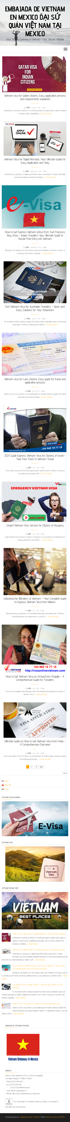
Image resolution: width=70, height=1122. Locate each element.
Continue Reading (46, 113)
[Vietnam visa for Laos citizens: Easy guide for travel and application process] (6, 1006)
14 (36, 767)
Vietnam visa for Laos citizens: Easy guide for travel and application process (35, 380)
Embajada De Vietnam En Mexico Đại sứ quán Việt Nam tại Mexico (35, 21)
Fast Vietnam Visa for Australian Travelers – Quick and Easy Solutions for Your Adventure (35, 308)
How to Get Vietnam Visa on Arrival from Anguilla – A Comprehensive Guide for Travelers (35, 678)
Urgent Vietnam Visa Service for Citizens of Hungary (35, 525)
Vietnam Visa (34, 103)
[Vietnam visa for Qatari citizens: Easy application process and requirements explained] (6, 937)
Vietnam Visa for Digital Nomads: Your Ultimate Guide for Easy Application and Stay (35, 160)
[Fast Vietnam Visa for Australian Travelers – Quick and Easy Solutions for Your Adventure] (6, 987)
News (34, 749)
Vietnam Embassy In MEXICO (55, 1117)
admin (28, 108)
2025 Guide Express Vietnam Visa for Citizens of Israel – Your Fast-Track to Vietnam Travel (35, 457)
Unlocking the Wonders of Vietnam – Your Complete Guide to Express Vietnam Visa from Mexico (35, 600)
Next (41, 767)
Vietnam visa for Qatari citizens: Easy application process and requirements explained (35, 97)
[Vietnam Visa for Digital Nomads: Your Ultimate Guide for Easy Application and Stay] (6, 951)
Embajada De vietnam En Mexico (29, 1117)
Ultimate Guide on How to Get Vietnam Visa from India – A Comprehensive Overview (35, 742)
